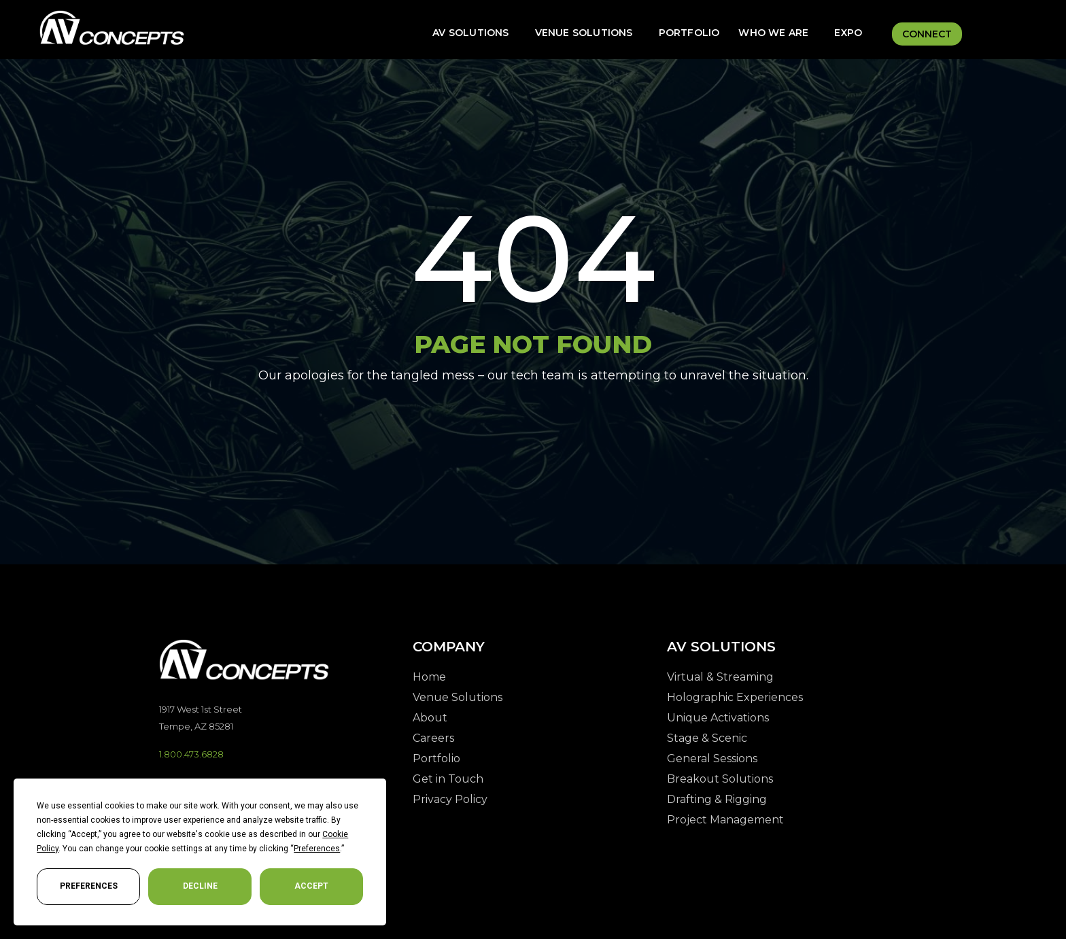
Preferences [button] (317, 848)
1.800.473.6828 (191, 754)
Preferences (89, 886)
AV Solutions (470, 33)
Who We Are (773, 33)
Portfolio (689, 33)
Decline (200, 886)
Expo (848, 33)
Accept (311, 886)
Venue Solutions (584, 33)
